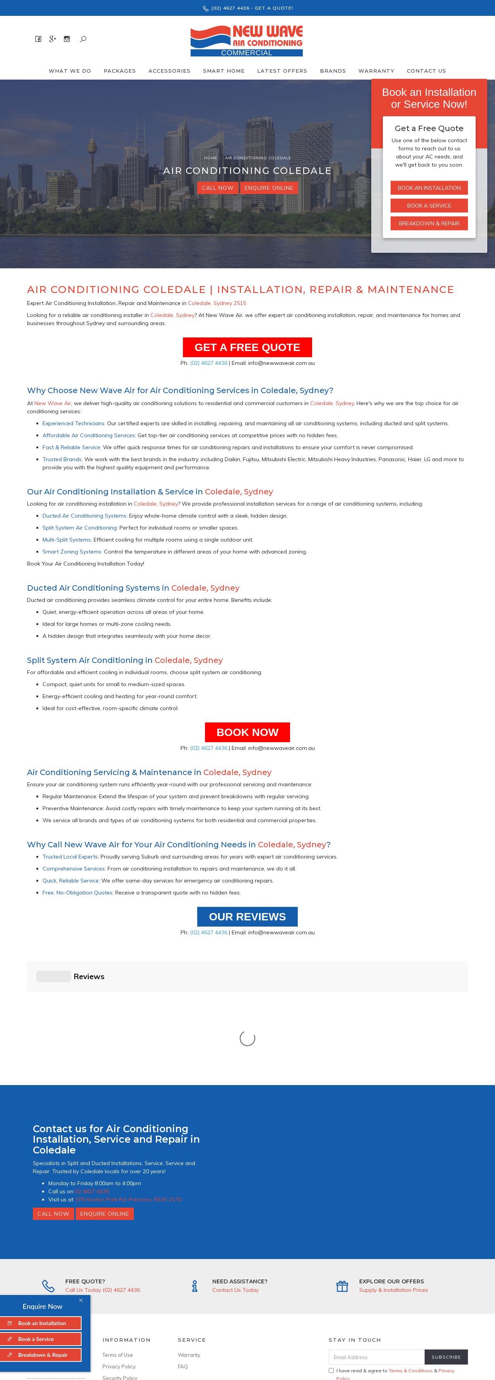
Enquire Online (269, 187)
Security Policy (119, 1250)
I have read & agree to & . (391, 1246)
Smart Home (224, 71)
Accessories (169, 71)
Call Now (218, 187)
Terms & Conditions (411, 1242)
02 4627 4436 (92, 1063)
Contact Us (426, 71)
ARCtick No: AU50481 (128, 1280)
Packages (120, 71)
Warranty (376, 71)
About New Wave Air (52, 1226)
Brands (333, 71)
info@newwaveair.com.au (56, 1287)
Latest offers (282, 71)
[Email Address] (377, 1228)
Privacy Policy (119, 1238)
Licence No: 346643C (127, 1292)
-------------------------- (56, 1253)
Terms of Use (117, 1226)
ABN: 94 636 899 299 (127, 1303)
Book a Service (429, 205)
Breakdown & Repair (429, 223)
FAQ (183, 1238)
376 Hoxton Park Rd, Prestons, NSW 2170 (128, 1071)
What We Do (70, 71)
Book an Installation (429, 187)
